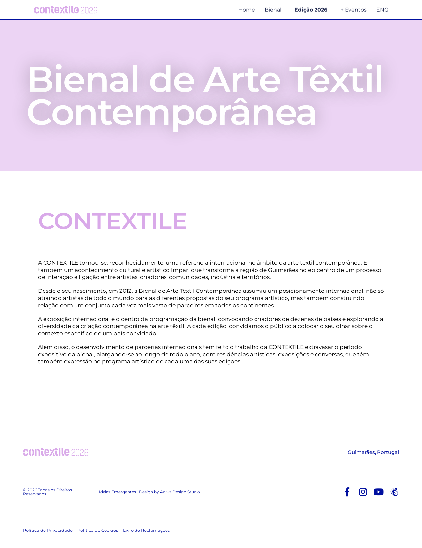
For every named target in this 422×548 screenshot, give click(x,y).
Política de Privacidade (48, 532)
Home (246, 8)
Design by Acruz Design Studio (169, 493)
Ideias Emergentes (117, 493)
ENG (382, 8)
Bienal (275, 8)
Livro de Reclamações (146, 532)
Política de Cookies (97, 532)
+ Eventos (354, 8)
